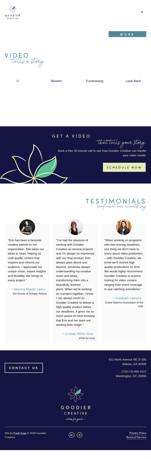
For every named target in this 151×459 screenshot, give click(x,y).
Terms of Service (136, 437)
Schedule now (124, 167)
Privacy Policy (137, 433)
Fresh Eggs (19, 433)
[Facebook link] (71, 435)
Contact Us (24, 368)
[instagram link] (79, 435)
